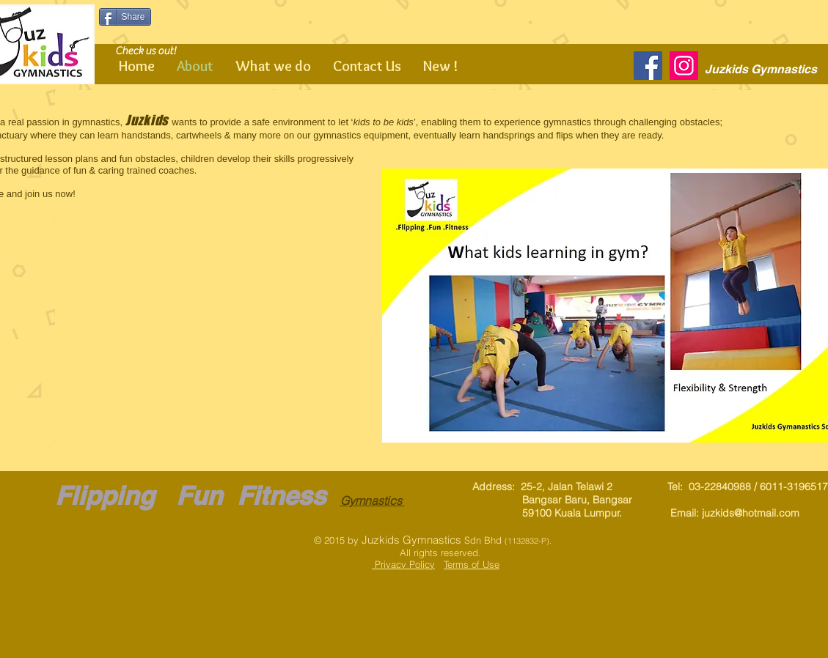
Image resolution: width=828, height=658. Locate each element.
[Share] (125, 17)
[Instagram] (684, 65)
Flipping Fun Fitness (190, 495)
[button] (175, 350)
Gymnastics (372, 500)
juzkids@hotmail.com (750, 513)
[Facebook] (648, 65)
